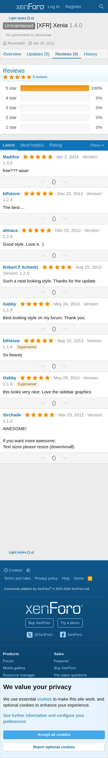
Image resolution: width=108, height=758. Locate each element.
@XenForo (39, 635)
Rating (56, 145)
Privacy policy (46, 578)
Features (61, 661)
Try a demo (70, 623)
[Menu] (8, 6)
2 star (11, 117)
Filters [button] (95, 145)
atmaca (10, 230)
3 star (11, 107)
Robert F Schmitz (20, 267)
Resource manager (19, 675)
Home (79, 578)
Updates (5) (38, 53)
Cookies (13, 570)
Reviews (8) (66, 53)
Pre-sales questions (70, 675)
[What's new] (89, 6)
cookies (44, 699)
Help (66, 578)
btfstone (11, 193)
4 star (11, 97)
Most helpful (32, 145)
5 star (11, 88)
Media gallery (14, 668)
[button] (28, 570)
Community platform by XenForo (47, 588)
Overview (12, 53)
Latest (9, 145)
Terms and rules (17, 578)
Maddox (11, 156)
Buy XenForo (39, 623)
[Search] (101, 6)
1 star (11, 127)
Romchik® (16, 43)
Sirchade (12, 414)
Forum (8, 661)
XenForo (70, 635)
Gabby (9, 303)
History (90, 53)
